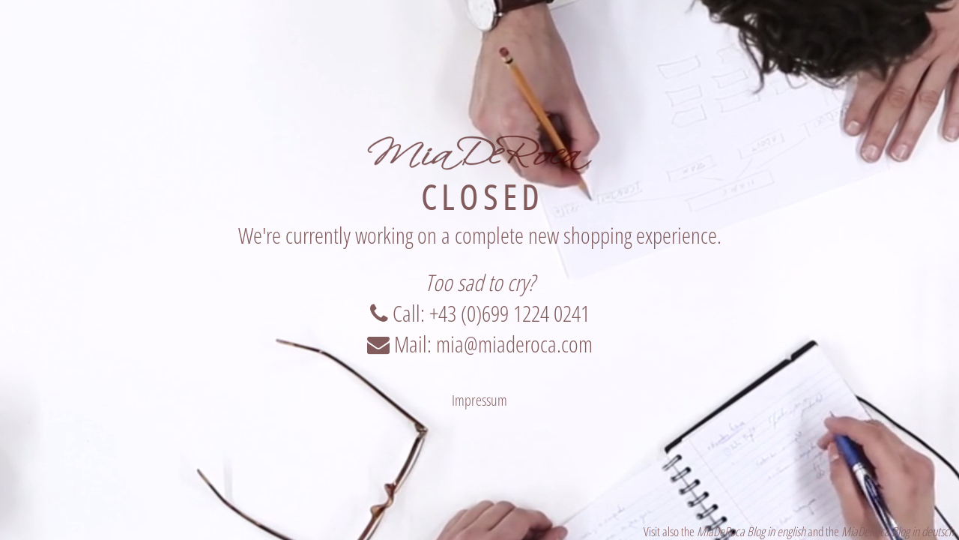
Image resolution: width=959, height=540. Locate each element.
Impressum (479, 400)
